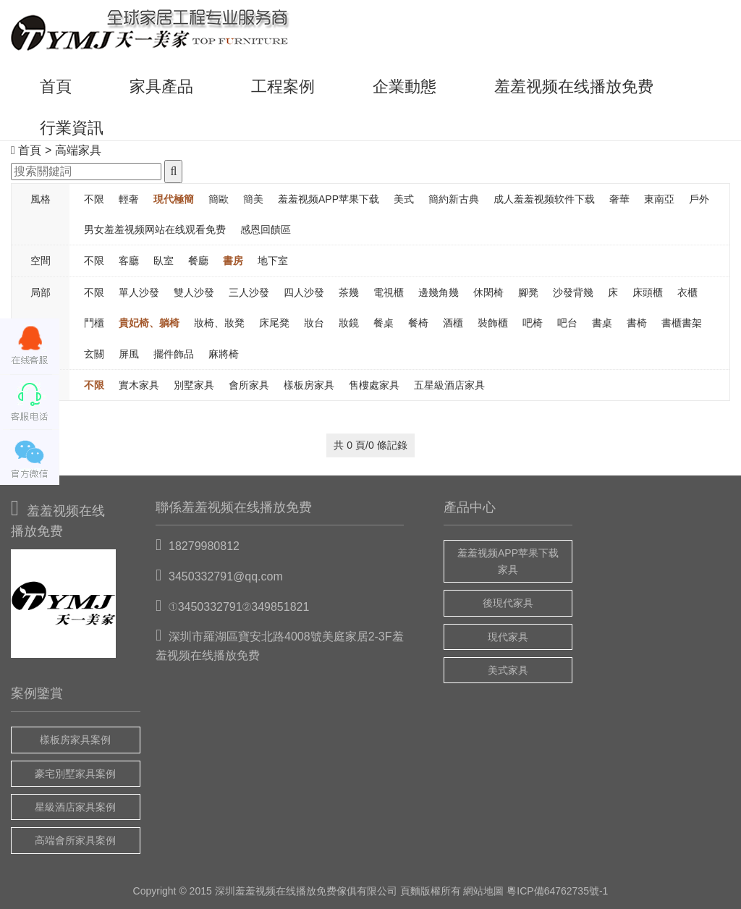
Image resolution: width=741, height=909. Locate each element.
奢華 (619, 199)
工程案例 (283, 86)
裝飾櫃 (493, 323)
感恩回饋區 (265, 229)
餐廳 (198, 260)
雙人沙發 (194, 292)
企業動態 (404, 86)
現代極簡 (173, 199)
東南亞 (659, 199)
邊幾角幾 (438, 292)
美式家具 (508, 670)
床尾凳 (274, 323)
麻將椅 (223, 354)
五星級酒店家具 (449, 385)
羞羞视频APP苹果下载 (328, 199)
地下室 (273, 260)
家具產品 (161, 86)
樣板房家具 (309, 385)
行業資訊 (71, 128)
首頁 (56, 86)
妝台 (314, 323)
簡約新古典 (453, 199)
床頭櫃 (647, 292)
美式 (404, 199)
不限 (94, 199)
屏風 (129, 354)
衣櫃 (687, 292)
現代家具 (508, 637)
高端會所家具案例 (75, 840)
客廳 (129, 260)
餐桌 (383, 323)
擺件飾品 (173, 354)
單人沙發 (139, 292)
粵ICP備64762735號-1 (557, 891)
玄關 (94, 354)
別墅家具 (194, 385)
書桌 (602, 323)
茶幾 (349, 292)
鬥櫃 (94, 323)
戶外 (699, 199)
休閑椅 (488, 292)
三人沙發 (249, 292)
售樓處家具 (374, 385)
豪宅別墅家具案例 (75, 773)
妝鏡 (349, 323)
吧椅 (532, 323)
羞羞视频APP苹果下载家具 (508, 561)
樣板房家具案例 (75, 739)
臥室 (163, 260)
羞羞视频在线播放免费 (573, 86)
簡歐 (218, 199)
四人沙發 (304, 292)
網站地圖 (483, 891)
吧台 (567, 323)
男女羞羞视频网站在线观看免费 (155, 229)
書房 (233, 260)
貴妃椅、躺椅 (149, 323)
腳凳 (528, 292)
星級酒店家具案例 (75, 807)
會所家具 (249, 385)
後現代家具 (508, 603)
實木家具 (139, 385)
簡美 (253, 199)
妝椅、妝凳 (219, 323)
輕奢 (129, 199)
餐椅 (418, 323)
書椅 (637, 323)
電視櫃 (388, 292)
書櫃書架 (681, 323)
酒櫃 (453, 323)
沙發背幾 (573, 292)
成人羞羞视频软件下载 (544, 199)
